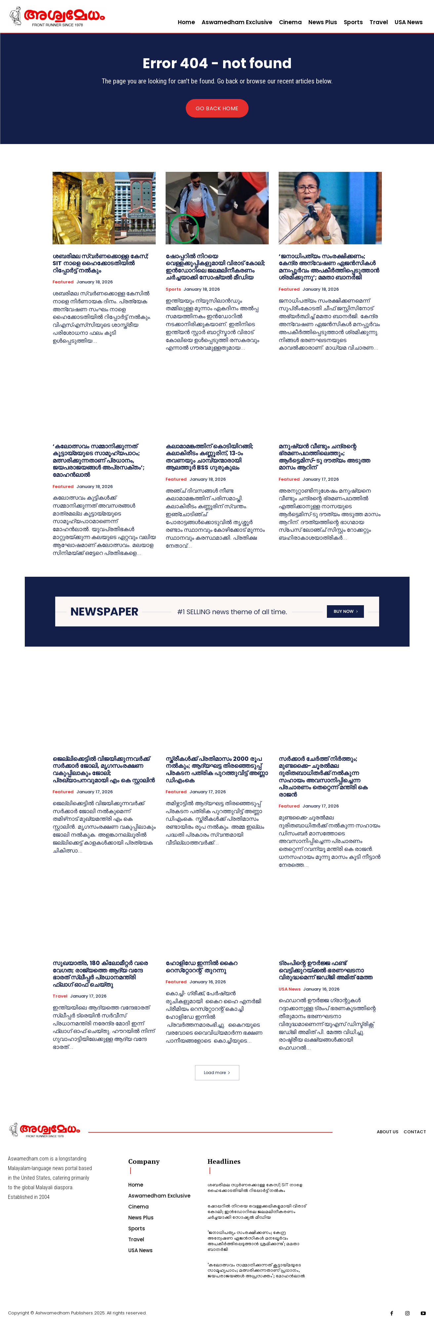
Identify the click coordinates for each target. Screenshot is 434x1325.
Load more (217, 1072)
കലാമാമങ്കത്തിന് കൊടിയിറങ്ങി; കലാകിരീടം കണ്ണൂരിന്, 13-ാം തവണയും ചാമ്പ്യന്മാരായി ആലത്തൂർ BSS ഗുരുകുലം (209, 457)
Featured (63, 282)
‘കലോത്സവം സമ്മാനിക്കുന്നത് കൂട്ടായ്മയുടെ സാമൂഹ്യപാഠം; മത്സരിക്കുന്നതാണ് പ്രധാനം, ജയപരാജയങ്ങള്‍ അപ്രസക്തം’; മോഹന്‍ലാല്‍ (98, 460)
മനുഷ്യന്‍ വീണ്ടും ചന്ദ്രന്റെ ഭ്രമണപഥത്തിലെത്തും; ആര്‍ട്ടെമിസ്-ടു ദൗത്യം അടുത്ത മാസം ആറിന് (324, 457)
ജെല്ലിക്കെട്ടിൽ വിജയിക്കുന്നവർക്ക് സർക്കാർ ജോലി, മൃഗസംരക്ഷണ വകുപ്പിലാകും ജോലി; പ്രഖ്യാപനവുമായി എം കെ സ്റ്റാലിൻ (104, 769)
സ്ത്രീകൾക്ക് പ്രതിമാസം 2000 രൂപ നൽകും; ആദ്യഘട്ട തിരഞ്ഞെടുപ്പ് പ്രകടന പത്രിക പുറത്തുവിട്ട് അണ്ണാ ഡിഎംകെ (217, 769)
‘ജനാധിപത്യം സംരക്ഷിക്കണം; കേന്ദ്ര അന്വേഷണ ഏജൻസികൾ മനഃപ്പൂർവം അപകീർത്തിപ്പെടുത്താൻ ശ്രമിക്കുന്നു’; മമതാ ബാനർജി (329, 267)
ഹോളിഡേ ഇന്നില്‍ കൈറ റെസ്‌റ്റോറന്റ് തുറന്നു (201, 966)
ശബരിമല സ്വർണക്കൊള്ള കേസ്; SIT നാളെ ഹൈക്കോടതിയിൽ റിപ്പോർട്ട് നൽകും (100, 263)
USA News (289, 989)
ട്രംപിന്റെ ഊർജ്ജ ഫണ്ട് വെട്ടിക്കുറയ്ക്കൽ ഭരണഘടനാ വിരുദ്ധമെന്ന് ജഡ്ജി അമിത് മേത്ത (326, 970)
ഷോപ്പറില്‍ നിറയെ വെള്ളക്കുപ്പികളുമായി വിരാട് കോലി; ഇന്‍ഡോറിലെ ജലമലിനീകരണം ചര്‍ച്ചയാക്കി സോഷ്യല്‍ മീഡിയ (215, 267)
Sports (173, 289)
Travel (60, 996)
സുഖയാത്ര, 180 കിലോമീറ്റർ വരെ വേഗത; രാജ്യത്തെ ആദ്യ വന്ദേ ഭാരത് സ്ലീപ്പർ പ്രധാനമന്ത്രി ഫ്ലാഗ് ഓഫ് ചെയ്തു (100, 974)
